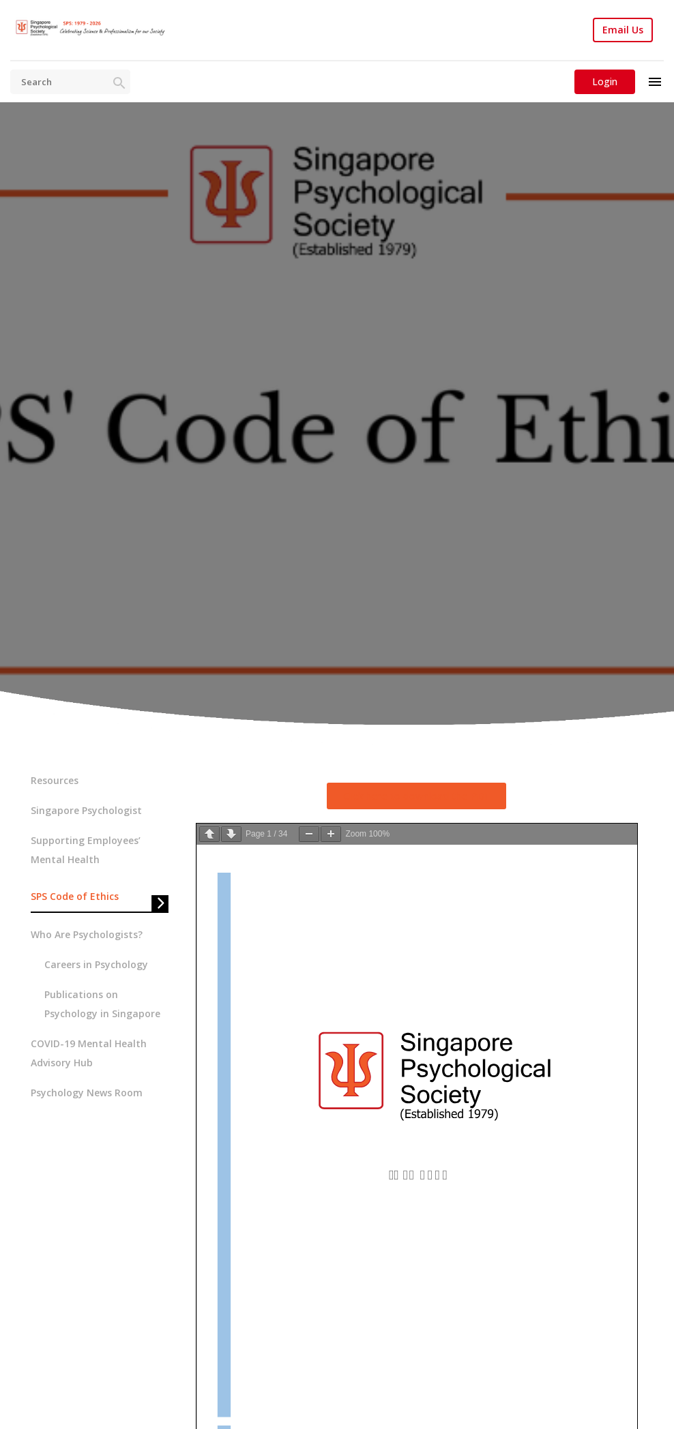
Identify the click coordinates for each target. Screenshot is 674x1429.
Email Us (622, 30)
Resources (54, 780)
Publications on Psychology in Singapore (102, 1004)
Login (604, 81)
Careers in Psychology (96, 964)
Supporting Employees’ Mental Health (86, 850)
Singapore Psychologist (86, 810)
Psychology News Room (87, 1092)
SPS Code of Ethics (75, 896)
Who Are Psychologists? (87, 934)
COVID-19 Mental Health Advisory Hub (89, 1053)
